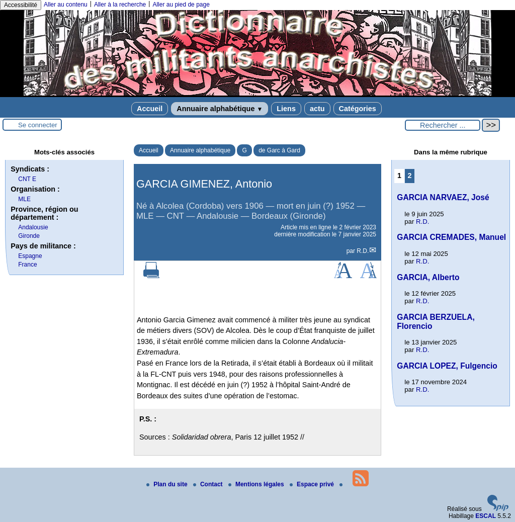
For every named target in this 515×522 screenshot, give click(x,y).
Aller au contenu (66, 4)
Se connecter (37, 125)
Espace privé (312, 484)
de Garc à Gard (279, 150)
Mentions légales (257, 484)
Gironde (29, 235)
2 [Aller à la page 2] (410, 175)
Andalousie (33, 227)
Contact (208, 484)
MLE (24, 199)
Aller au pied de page (180, 4)
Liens (286, 109)
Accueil (149, 109)
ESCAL (485, 515)
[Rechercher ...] (442, 125)
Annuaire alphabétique (220, 109)
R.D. (363, 250)
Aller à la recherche (120, 4)
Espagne (30, 255)
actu (317, 109)
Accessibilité (20, 5)
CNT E (27, 179)
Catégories (357, 109)
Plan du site (167, 484)
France (27, 264)
